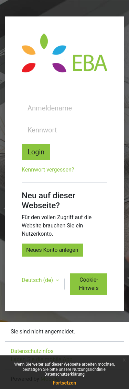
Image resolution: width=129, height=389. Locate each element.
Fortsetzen (64, 383)
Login (36, 152)
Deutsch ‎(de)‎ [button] (38, 280)
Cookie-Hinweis (89, 283)
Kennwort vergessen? (48, 169)
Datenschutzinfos (32, 351)
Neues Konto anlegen (52, 250)
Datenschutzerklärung (64, 374)
